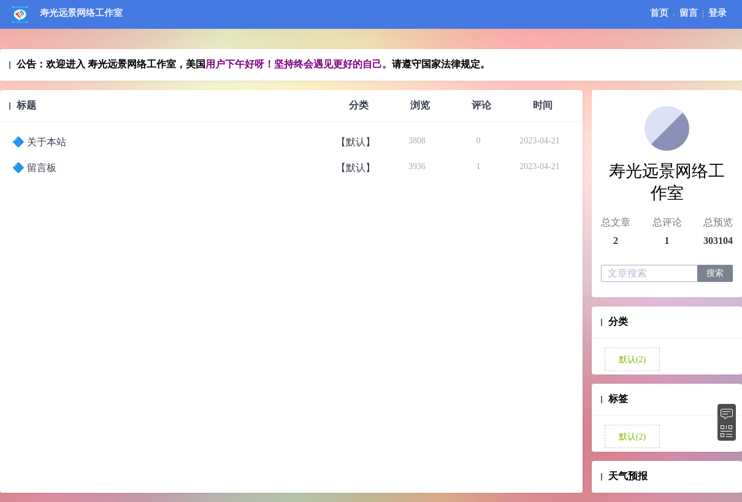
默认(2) (631, 359)
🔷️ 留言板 (34, 167)
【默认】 (355, 142)
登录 (717, 13)
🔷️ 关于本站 (39, 142)
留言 (688, 13)
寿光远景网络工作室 (81, 13)
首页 (659, 13)
